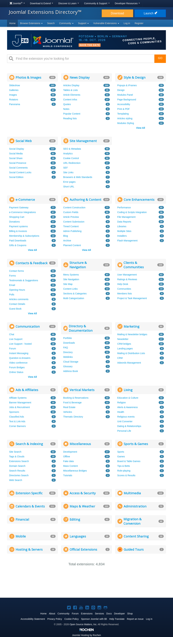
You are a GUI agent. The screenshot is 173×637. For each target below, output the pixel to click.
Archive (67, 240)
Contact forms (16, 271)
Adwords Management (129, 362)
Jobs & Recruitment (19, 407)
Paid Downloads (17, 240)
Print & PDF (123, 109)
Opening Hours (17, 289)
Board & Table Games (128, 461)
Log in (127, 23)
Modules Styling (125, 123)
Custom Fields (70, 212)
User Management (127, 274)
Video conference (18, 362)
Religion (121, 402)
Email (12, 285)
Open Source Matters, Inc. (83, 624)
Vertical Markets (82, 390)
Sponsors (14, 412)
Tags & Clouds (16, 456)
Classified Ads (16, 416)
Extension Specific (29, 493)
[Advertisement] (140, 158)
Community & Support (97, 3)
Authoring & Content (85, 199)
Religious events (126, 416)
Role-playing (123, 470)
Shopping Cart (16, 217)
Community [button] (66, 23)
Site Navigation (71, 279)
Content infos (70, 99)
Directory (68, 352)
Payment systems (18, 226)
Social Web (24, 141)
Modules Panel (125, 94)
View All (140, 128)
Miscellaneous (80, 444)
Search (51, 23)
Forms (12, 275)
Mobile (21, 536)
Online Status (16, 372)
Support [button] (83, 23)
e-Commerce (25, 199)
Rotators (13, 99)
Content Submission (73, 221)
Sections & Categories (75, 293)
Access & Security (83, 493)
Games (121, 456)
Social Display (16, 148)
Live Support (15, 339)
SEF (65, 167)
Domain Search (17, 466)
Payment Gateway (18, 207)
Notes (66, 109)
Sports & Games (136, 444)
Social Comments (18, 167)
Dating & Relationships (129, 426)
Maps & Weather (82, 506)
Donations (14, 221)
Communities (124, 288)
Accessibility (123, 104)
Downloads (69, 342)
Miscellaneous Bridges (75, 470)
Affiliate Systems (18, 397)
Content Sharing (136, 536)
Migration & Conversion (132, 521)
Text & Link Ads (17, 421)
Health (120, 412)
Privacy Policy (54, 619)
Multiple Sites (124, 231)
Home (12, 23)
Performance (124, 207)
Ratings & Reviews (127, 279)
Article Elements (71, 94)
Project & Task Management (132, 298)
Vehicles (67, 412)
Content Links (70, 288)
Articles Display (71, 85)
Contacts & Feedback (31, 263)
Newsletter (122, 339)
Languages (78, 536)
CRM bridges (124, 343)
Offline (66, 456)
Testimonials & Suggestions (23, 280)
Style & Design (134, 77)
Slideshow (14, 85)
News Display (80, 77)
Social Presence (17, 163)
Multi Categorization (73, 298)
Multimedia (132, 493)
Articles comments (18, 299)
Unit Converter (124, 421)
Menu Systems (71, 274)
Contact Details (17, 304)
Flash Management (127, 240)
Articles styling (124, 118)
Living (128, 390)
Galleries (13, 90)
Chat (11, 334)
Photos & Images (28, 77)
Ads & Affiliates (27, 390)
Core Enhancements (139, 199)
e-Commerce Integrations (22, 212)
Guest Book (15, 308)
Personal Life (124, 431)
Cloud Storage (70, 361)
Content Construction (74, 207)
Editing (75, 519)
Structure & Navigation (78, 264)
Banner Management (20, 402)
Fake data (68, 461)
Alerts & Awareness (127, 407)
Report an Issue (135, 619)
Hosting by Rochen (86, 635)
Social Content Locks (20, 172)
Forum (12, 348)
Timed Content (71, 226)
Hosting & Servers (29, 549)
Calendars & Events (30, 506)
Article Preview (71, 217)
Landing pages (125, 348)
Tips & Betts (123, 466)
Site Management (83, 141)
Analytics (68, 153)
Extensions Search (19, 461)
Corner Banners (17, 426)
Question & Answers (19, 358)
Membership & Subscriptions (24, 235)
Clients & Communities (133, 264)
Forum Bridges (17, 367)
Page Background (126, 99)
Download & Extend (41, 3)
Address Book (70, 371)
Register (139, 23)
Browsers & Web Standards (77, 177)
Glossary (67, 366)
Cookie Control (71, 158)
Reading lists (70, 118)
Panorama (14, 104)
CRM (120, 358)
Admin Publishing (72, 231)
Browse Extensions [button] (31, 23)
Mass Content (70, 466)
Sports (120, 451)
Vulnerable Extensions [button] (106, 23)
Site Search (15, 451)
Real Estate (69, 407)
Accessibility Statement (33, 619)
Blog (65, 235)
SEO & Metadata (72, 148)
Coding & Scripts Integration (132, 212)
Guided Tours (134, 549)
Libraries (121, 226)
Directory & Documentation (81, 328)
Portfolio (67, 338)
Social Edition (16, 177)
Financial (22, 519)
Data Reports (124, 221)
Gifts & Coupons (17, 245)
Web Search (15, 480)
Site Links (68, 172)
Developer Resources (127, 3)
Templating (123, 113)
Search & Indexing (29, 444)
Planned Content (72, 245)
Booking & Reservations (75, 397)
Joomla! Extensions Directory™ (45, 11)
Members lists (124, 293)
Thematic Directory (73, 416)
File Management (126, 217)
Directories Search (19, 475)
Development (70, 451)
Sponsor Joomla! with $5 (94, 619)
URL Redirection (71, 163)
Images (13, 94)
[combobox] (83, 58)
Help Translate (117, 619)
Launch (150, 13)
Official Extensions (83, 549)
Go (160, 58)
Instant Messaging (18, 353)
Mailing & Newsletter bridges (132, 334)
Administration (135, 506)
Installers (122, 235)
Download (117, 13)
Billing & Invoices (18, 231)
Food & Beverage (72, 402)
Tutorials (67, 475)
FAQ (65, 347)
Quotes (67, 104)
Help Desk (122, 284)
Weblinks (68, 357)
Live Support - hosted (20, 343)
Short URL (68, 186)
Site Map (67, 284)
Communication (28, 326)
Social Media (16, 153)
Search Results (17, 470)
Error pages (69, 182)
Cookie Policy (71, 619)
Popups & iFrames (127, 85)
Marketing (131, 326)
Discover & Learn (68, 3)
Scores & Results (126, 475)
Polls (11, 294)
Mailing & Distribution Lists (131, 353)
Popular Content (71, 113)
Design (121, 90)
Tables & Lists (70, 90)
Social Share (15, 158)
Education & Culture (127, 397)
